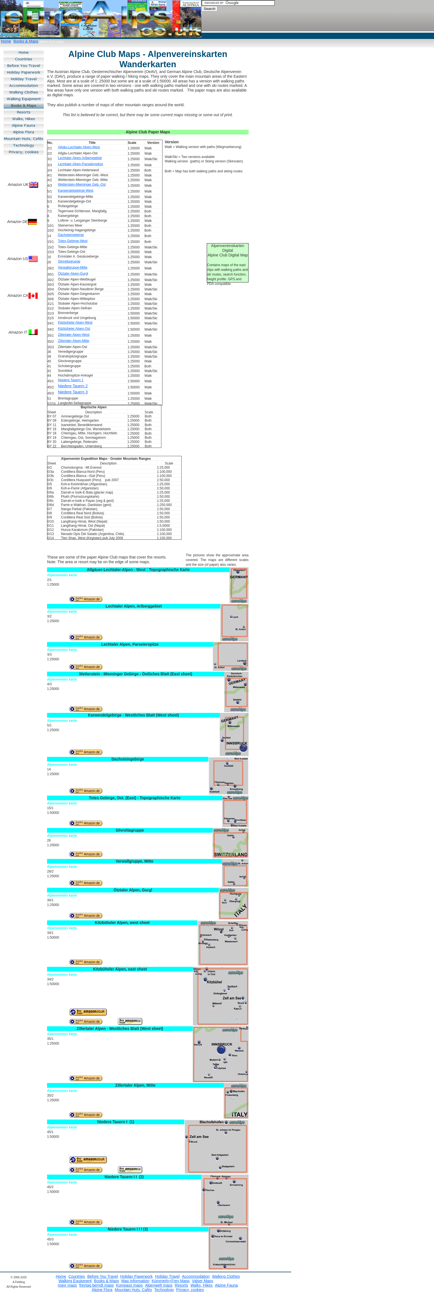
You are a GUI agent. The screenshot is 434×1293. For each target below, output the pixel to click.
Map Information (135, 1281)
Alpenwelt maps (158, 1285)
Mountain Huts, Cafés (133, 1289)
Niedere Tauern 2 (73, 386)
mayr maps (67, 1285)
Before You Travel (102, 1276)
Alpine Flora (102, 1289)
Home (6, 41)
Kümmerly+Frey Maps (171, 1281)
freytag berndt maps (96, 1285)
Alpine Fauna (226, 1285)
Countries (76, 1276)
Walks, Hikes (201, 1285)
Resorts (181, 1285)
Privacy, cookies (190, 1289)
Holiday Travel (167, 1276)
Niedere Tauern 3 (73, 392)
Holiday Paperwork (136, 1276)
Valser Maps (202, 1281)
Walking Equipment (75, 1281)
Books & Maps (25, 41)
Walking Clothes (226, 1276)
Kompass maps (129, 1285)
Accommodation (196, 1276)
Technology (164, 1289)
